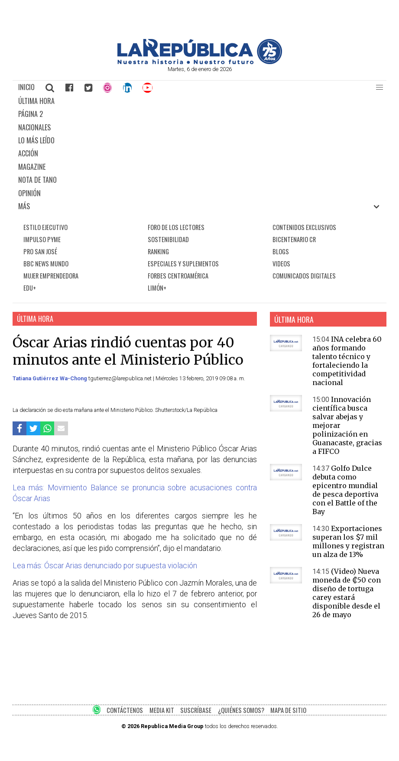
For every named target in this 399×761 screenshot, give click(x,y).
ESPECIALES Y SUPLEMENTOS (183, 263)
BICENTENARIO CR (294, 239)
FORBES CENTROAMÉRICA (178, 275)
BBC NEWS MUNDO (45, 263)
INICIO (26, 87)
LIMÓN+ (157, 287)
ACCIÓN (28, 153)
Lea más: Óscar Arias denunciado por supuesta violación (105, 565)
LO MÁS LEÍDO (36, 140)
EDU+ (29, 287)
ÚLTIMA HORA (36, 101)
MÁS (24, 206)
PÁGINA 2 (30, 114)
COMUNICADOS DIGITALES (304, 275)
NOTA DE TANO (37, 180)
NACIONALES (34, 127)
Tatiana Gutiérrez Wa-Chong (50, 378)
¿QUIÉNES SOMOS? (241, 710)
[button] (379, 87)
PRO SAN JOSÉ (40, 251)
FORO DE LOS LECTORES (176, 227)
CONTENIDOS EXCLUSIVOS (304, 227)
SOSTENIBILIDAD (168, 239)
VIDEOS (281, 263)
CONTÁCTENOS (125, 710)
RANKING (158, 251)
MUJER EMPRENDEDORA (50, 275)
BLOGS (280, 251)
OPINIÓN (29, 193)
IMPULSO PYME (42, 239)
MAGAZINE (31, 167)
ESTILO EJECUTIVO (45, 227)
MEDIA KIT (161, 710)
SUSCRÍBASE (195, 710)
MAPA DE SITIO (288, 710)
